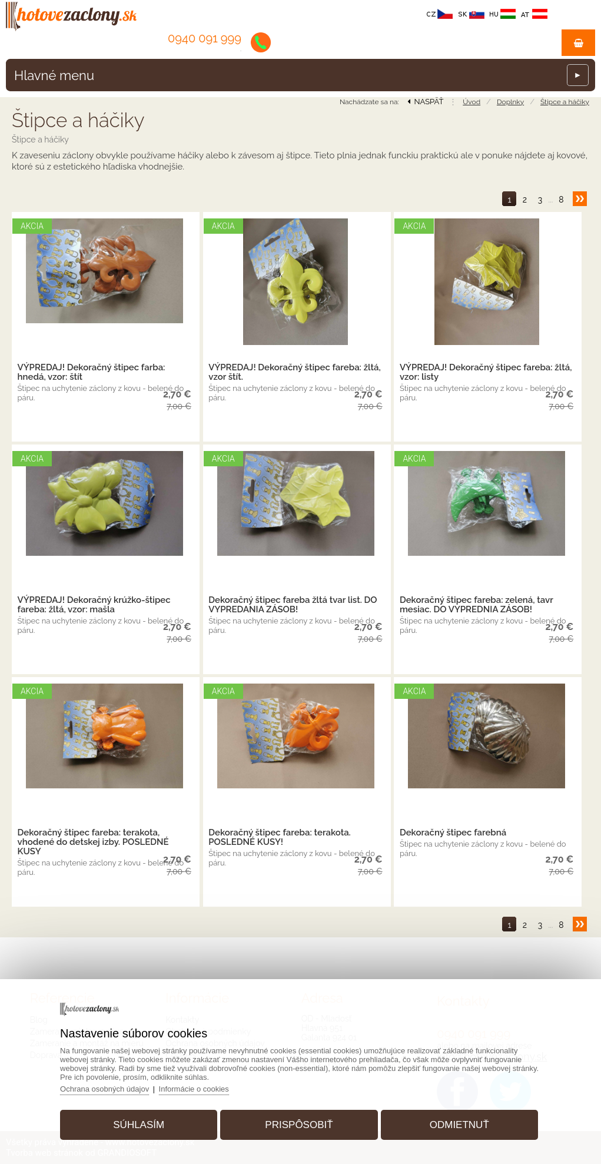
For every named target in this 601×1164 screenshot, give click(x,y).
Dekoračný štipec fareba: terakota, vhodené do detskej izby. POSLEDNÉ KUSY (93, 842)
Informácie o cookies (194, 1089)
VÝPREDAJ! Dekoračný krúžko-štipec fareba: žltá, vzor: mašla (94, 604)
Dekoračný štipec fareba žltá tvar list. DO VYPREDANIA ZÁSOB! (292, 604)
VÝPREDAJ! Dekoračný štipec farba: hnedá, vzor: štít (91, 372)
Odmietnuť (459, 1124)
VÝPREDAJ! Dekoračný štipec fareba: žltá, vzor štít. (294, 372)
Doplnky (510, 102)
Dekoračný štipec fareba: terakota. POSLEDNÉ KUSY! (279, 837)
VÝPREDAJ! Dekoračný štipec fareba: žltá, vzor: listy (486, 372)
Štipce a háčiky (564, 102)
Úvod (471, 102)
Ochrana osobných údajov (104, 1089)
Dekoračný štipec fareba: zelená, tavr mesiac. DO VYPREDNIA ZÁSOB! (476, 604)
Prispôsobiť (299, 1124)
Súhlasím (138, 1124)
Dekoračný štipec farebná (453, 832)
